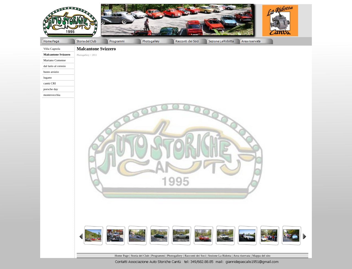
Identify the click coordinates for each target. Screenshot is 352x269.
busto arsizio (51, 71)
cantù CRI (49, 83)
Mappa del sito (261, 255)
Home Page (122, 255)
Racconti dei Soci (195, 255)
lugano (47, 77)
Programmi (158, 255)
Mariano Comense (54, 60)
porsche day (50, 89)
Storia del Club (140, 255)
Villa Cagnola (51, 48)
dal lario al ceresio (54, 66)
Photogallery (174, 255)
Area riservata (241, 255)
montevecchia (51, 94)
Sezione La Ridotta (219, 255)
